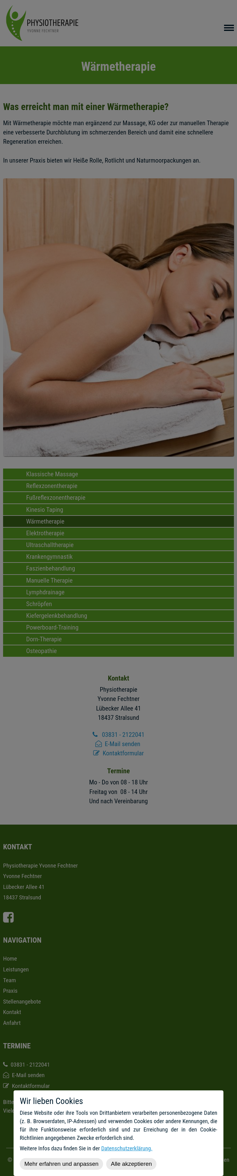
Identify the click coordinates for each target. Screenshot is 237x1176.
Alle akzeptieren (131, 1164)
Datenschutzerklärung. (126, 1148)
